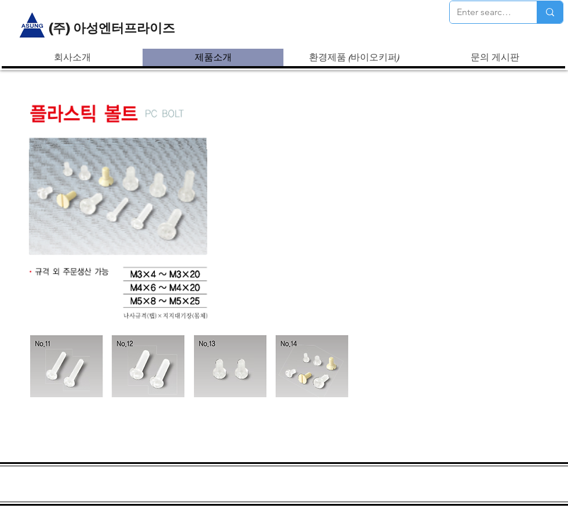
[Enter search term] (484, 12)
